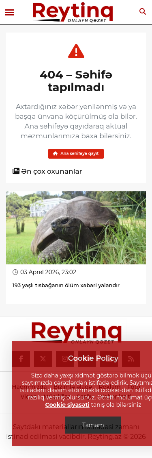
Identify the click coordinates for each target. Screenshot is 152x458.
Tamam (93, 425)
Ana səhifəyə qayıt (75, 153)
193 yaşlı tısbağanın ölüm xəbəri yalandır (66, 285)
